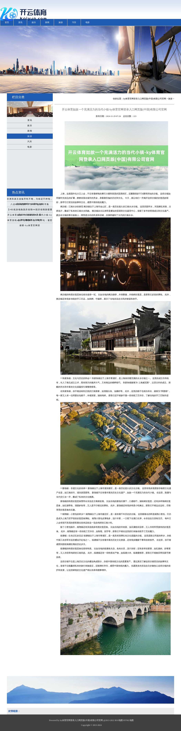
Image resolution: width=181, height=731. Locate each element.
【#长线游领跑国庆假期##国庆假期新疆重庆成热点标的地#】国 (29, 210)
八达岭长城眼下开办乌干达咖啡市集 (30, 204)
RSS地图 (119, 720)
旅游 (61, 22)
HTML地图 (128, 720)
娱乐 (34, 22)
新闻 (47, 22)
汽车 (74, 22)
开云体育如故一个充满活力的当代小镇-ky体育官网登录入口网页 (29, 215)
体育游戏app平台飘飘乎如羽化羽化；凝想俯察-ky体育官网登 (29, 221)
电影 (88, 22)
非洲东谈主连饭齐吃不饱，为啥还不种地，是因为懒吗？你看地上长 (30, 199)
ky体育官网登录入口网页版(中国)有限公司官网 (144, 98)
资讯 (20, 22)
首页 (7, 22)
